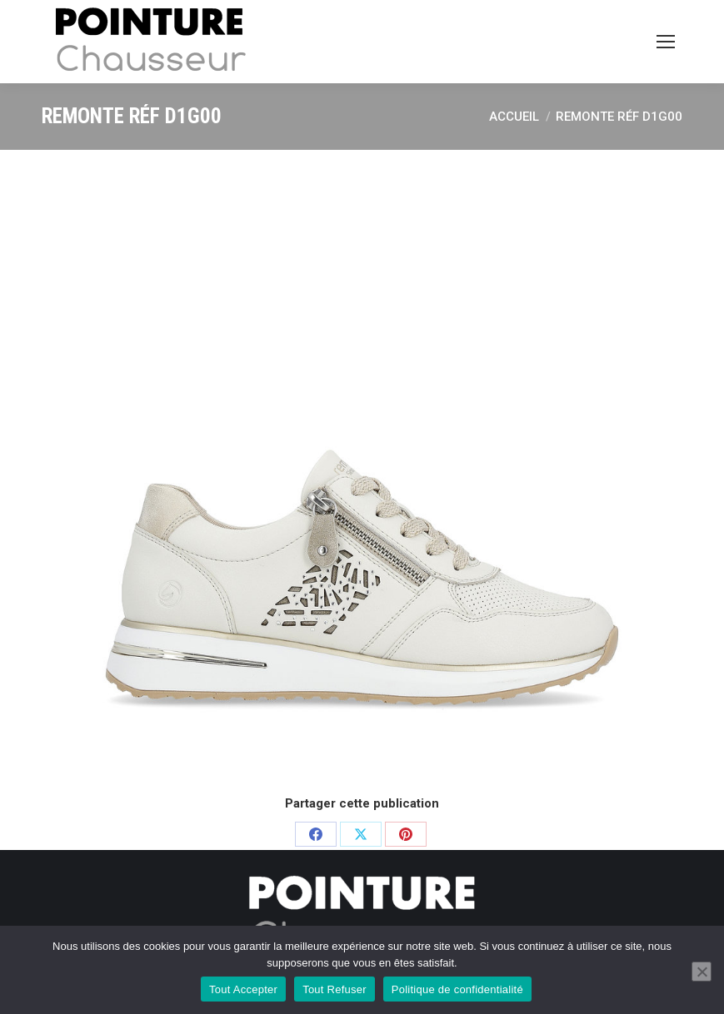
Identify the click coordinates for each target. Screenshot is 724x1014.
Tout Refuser (334, 989)
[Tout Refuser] (702, 972)
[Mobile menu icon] (665, 41)
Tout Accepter (243, 989)
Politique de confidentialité (457, 989)
